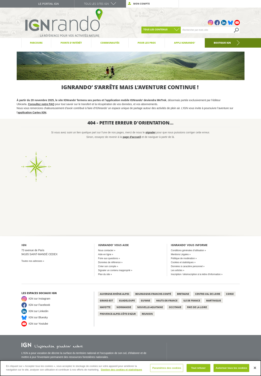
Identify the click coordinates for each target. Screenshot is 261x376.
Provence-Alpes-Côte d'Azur (118, 313)
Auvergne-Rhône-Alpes (114, 294)
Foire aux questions (108, 258)
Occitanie (175, 307)
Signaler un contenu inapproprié (114, 270)
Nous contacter (106, 250)
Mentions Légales (180, 254)
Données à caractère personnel (187, 266)
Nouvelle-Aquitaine (150, 307)
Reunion (147, 313)
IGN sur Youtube (38, 323)
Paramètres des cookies (166, 368)
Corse (230, 294)
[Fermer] (255, 368)
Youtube (237, 22)
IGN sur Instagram (39, 298)
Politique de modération (183, 258)
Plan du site (104, 274)
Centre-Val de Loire (207, 294)
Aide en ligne (104, 254)
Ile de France (191, 300)
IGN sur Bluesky (38, 317)
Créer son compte (107, 266)
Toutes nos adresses (31, 261)
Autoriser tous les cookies (231, 368)
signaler (150, 132)
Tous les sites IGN (96, 4)
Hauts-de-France (166, 300)
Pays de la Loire (197, 307)
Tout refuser (198, 368)
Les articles (176, 270)
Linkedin (223, 22)
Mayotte (105, 307)
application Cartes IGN (32, 112)
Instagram (210, 22)
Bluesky (230, 22)
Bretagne (183, 294)
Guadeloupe (127, 300)
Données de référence (109, 262)
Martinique (213, 300)
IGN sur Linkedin (38, 311)
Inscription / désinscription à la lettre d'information (196, 274)
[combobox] (161, 30)
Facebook (217, 22)
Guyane (145, 300)
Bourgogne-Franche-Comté (153, 294)
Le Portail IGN (48, 3)
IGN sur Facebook (39, 304)
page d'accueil (132, 136)
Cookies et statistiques (182, 262)
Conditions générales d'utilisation (187, 250)
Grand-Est (106, 300)
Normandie (124, 307)
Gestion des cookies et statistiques (121, 369)
